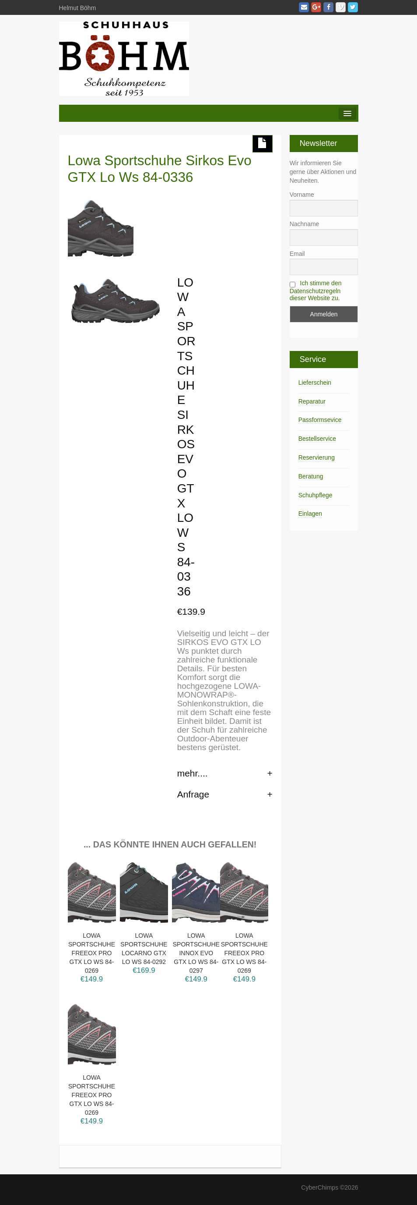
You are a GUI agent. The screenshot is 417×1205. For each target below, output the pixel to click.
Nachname (304, 223)
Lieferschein (315, 382)
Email (297, 253)
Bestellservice (317, 438)
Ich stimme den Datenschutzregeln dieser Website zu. (316, 290)
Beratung (310, 476)
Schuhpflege (315, 495)
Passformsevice (320, 419)
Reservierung (316, 457)
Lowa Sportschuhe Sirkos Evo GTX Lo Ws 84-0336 (160, 168)
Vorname (302, 194)
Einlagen (310, 513)
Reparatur (312, 401)
